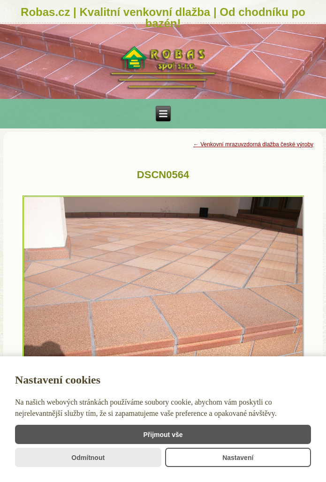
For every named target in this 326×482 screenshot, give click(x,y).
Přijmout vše (162, 434)
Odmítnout (88, 457)
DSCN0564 (163, 175)
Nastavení (237, 457)
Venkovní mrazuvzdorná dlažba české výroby (253, 144)
